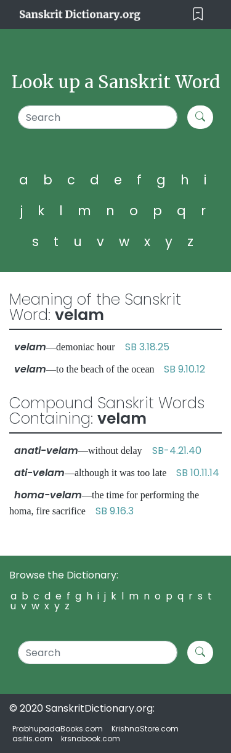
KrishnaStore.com (145, 728)
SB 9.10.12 (184, 369)
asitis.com (32, 738)
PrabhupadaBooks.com (57, 728)
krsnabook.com (90, 738)
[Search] (97, 117)
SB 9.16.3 (114, 511)
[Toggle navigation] (198, 14)
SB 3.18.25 (147, 347)
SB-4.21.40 (176, 450)
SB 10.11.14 (197, 473)
